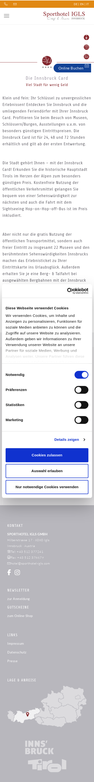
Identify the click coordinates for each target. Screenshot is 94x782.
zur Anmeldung (18, 599)
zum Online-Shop (20, 616)
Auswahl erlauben (47, 471)
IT (87, 3)
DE (75, 3)
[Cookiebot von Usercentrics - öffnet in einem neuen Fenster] (67, 291)
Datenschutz (17, 652)
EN (82, 3)
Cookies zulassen (47, 455)
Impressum (15, 643)
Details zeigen (66, 439)
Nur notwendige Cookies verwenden (47, 487)
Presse (12, 661)
